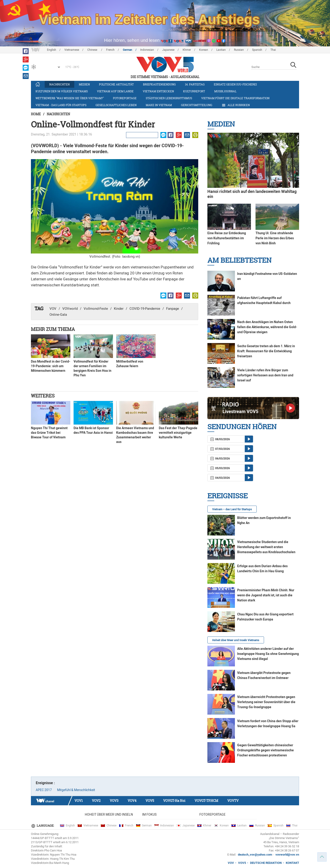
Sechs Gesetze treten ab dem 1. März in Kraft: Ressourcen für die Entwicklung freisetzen (266, 351)
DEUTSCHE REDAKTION (266, 863)
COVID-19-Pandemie (144, 309)
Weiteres (43, 396)
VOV (53, 309)
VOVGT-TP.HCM (206, 800)
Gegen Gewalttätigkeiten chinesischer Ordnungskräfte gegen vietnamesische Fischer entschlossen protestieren (265, 750)
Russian (239, 49)
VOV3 (114, 800)
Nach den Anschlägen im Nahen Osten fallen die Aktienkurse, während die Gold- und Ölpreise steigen (267, 327)
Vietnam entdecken (158, 91)
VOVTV (233, 800)
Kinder (119, 309)
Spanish (257, 49)
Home (36, 114)
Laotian (221, 49)
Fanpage (172, 309)
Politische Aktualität (116, 84)
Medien (84, 84)
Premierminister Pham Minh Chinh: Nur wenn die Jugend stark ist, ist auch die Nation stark (265, 595)
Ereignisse (227, 495)
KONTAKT (292, 863)
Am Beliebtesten (239, 260)
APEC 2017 (44, 790)
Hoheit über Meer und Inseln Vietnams (235, 640)
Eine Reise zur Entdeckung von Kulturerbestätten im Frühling (226, 238)
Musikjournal (225, 91)
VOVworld (70, 309)
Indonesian (147, 49)
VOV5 (150, 800)
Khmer (187, 49)
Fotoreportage (125, 98)
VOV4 (132, 800)
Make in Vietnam (159, 105)
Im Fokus (149, 814)
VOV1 (78, 800)
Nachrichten (59, 84)
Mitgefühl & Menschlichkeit (76, 790)
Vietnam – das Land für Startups (232, 509)
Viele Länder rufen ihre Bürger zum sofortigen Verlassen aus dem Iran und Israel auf (265, 375)
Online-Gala (58, 315)
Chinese (92, 49)
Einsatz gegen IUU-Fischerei (235, 84)
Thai (273, 49)
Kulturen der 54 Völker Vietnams (62, 91)
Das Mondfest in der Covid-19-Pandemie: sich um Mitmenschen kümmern (50, 366)
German (127, 49)
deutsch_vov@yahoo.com (255, 854)
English (51, 49)
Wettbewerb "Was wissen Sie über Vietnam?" (70, 98)
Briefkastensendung (159, 84)
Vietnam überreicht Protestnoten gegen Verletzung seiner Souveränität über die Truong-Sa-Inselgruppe (266, 702)
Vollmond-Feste (96, 309)
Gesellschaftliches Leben (116, 105)
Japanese (168, 49)
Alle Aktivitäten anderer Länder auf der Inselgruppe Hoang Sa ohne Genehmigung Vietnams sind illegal (268, 654)
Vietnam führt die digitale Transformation (235, 98)
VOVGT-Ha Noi (174, 800)
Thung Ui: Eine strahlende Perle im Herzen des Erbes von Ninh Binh (275, 238)
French (110, 49)
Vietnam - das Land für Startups (61, 105)
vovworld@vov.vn (287, 854)
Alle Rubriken (235, 105)
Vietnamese (71, 49)
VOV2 (96, 800)
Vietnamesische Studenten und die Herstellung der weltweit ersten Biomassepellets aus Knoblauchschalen (266, 547)
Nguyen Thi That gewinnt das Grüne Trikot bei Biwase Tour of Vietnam (49, 432)
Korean (203, 49)
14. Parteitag (195, 84)
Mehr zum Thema (53, 329)
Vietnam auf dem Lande (115, 91)
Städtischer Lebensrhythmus (169, 98)
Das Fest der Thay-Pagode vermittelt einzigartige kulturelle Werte (178, 432)
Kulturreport (194, 91)
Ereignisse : (45, 783)
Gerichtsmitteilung (196, 105)
